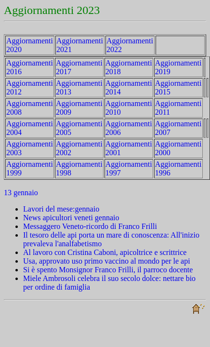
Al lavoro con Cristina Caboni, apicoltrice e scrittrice (104, 252)
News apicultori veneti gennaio (71, 218)
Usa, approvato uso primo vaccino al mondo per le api (106, 261)
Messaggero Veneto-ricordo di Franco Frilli (90, 226)
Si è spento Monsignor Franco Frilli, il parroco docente (108, 270)
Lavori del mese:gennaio (61, 209)
